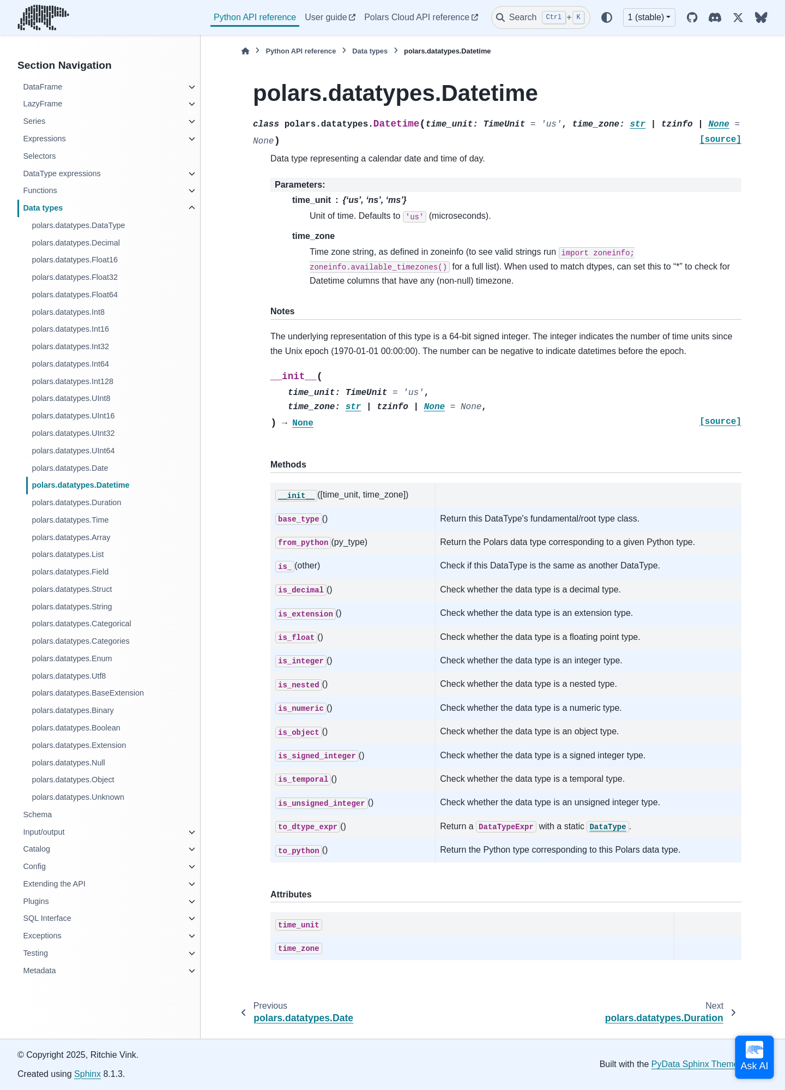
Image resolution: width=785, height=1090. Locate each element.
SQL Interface (47, 918)
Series (34, 121)
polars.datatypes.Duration (76, 502)
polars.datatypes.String (72, 606)
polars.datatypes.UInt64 (73, 450)
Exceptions (42, 935)
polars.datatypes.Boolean (76, 727)
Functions (40, 190)
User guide (326, 17)
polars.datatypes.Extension (79, 745)
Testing (35, 953)
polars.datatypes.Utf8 (69, 676)
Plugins (36, 901)
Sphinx (87, 1074)
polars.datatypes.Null (68, 762)
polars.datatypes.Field (70, 571)
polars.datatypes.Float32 (75, 277)
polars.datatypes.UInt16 (73, 415)
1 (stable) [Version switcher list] (646, 17)
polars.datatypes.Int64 (70, 364)
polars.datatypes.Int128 (72, 381)
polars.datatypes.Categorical (81, 623)
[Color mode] (606, 17)
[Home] (245, 51)
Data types (43, 207)
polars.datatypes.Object (73, 779)
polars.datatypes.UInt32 (73, 433)
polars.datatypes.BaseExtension (88, 692)
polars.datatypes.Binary (72, 710)
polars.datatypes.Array (71, 537)
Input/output (43, 832)
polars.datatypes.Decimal (76, 242)
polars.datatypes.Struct (72, 589)
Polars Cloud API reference (416, 17)
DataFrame (42, 86)
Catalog (36, 849)
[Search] (540, 17)
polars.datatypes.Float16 (75, 259)
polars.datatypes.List (68, 554)
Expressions (44, 138)
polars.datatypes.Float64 (75, 294)
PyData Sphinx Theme (695, 1064)
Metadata (39, 970)
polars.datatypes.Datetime (80, 485)
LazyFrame (42, 103)
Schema (37, 814)
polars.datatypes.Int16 (70, 329)
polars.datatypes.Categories (80, 641)
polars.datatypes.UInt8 (71, 398)
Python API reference (255, 17)
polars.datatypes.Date (70, 468)
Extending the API (54, 883)
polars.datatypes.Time (70, 520)
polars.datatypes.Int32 (70, 346)
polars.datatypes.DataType (78, 225)
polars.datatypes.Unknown (78, 797)
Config (34, 866)
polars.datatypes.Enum (72, 658)
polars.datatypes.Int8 (68, 312)
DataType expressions (61, 173)
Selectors (39, 156)
